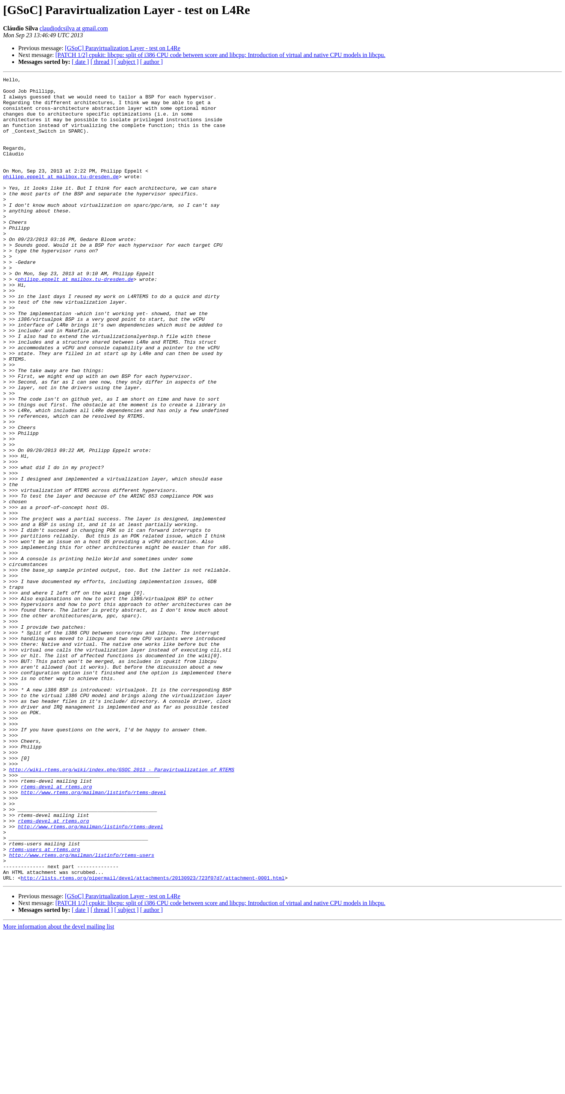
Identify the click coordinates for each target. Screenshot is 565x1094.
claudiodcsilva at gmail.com (74, 28)
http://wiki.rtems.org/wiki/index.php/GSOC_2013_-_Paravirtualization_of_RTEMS (121, 908)
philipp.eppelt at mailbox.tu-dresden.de (61, 196)
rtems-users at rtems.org (44, 1004)
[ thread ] (101, 62)
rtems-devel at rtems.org (56, 929)
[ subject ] (126, 62)
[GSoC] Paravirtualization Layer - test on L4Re (122, 48)
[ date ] (80, 62)
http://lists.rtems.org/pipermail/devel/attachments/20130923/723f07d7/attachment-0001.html (153, 1038)
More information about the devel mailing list (58, 1087)
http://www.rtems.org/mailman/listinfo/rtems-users (81, 1011)
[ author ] (151, 62)
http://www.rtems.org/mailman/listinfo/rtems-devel (93, 935)
